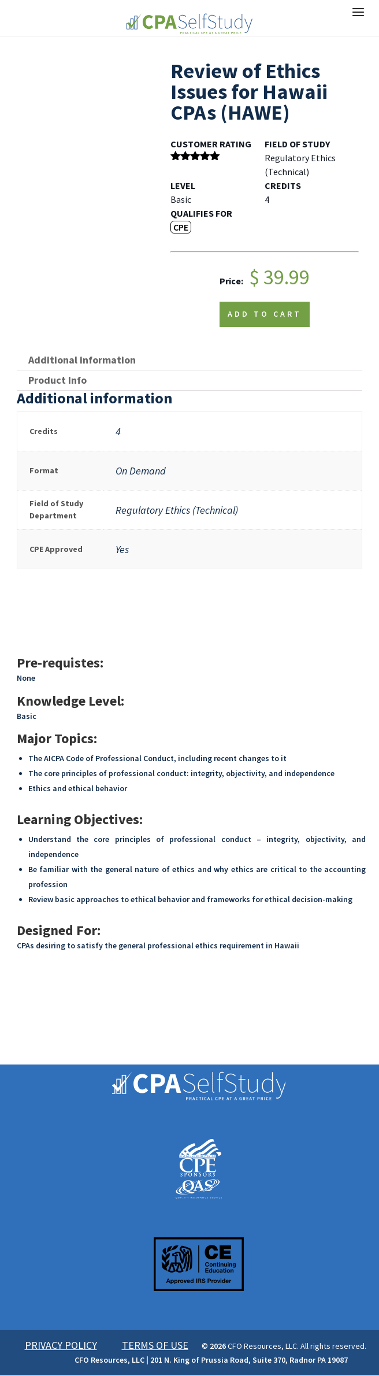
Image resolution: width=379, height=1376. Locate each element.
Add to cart (265, 314)
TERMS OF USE (155, 1345)
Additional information (82, 359)
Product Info (57, 380)
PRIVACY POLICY (61, 1345)
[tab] (189, 360)
